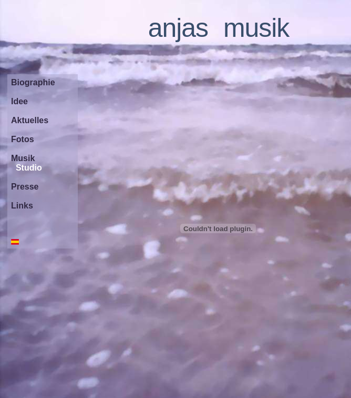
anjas (178, 28)
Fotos (22, 139)
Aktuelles (29, 120)
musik (256, 28)
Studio (29, 167)
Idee (19, 101)
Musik (23, 158)
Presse (25, 186)
